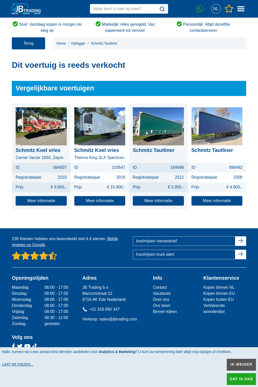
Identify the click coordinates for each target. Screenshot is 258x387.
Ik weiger (241, 364)
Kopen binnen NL (219, 287)
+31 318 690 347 (101, 309)
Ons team (161, 305)
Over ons (161, 299)
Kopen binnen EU (219, 293)
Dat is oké (241, 379)
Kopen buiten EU (218, 299)
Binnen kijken (165, 311)
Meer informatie (41, 201)
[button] (215, 9)
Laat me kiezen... (18, 364)
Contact (160, 287)
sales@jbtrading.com (118, 319)
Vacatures (162, 293)
